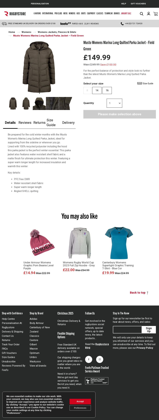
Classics (99, 13)
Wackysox (35, 361)
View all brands (38, 365)
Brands (117, 13)
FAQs (5, 348)
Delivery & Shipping (12, 331)
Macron (34, 348)
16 (107, 90)
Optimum (34, 353)
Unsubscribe (9, 361)
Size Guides (8, 357)
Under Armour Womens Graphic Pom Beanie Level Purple (38, 265)
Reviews (24, 123)
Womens (72, 13)
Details (10, 123)
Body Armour (37, 323)
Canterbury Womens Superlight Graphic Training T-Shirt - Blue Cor (118, 265)
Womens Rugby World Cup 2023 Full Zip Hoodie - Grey (79, 264)
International (47, 13)
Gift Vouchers (9, 353)
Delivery (68, 123)
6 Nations (37, 13)
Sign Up (149, 329)
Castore (34, 340)
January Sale (126, 13)
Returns (39, 123)
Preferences (80, 408)
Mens (65, 13)
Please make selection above (119, 114)
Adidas (33, 318)
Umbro (33, 357)
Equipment (91, 13)
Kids (78, 13)
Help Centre (8, 318)
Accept (80, 401)
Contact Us (8, 335)
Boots (83, 13)
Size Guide (51, 122)
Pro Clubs (58, 13)
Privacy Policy (144, 347)
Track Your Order (11, 344)
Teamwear (108, 13)
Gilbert (33, 344)
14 (96, 90)
